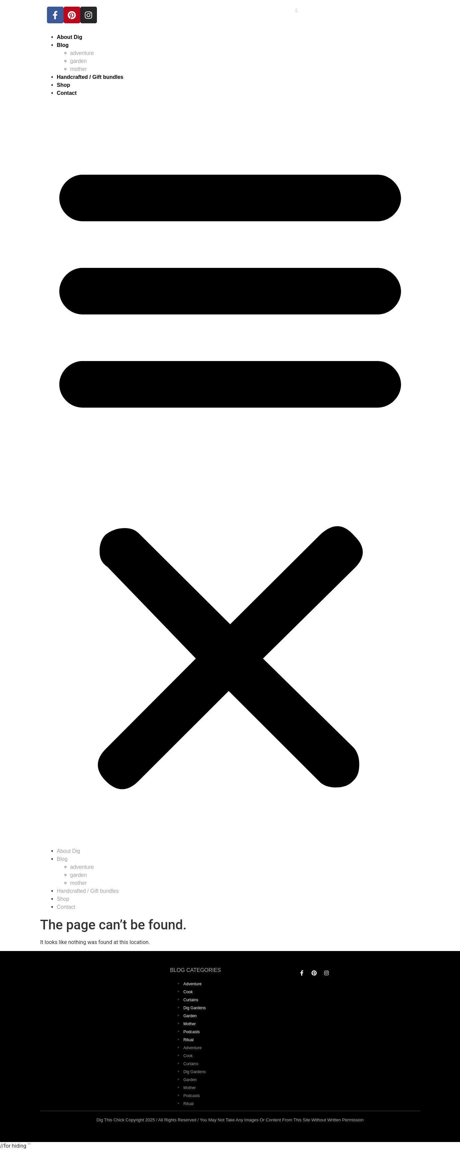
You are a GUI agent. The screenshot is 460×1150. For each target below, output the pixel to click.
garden (78, 61)
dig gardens (194, 1008)
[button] (230, 472)
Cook (188, 992)
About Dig (69, 37)
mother (78, 69)
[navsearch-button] (296, 11)
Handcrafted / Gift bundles (90, 77)
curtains (190, 1000)
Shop (63, 85)
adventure (82, 53)
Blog (63, 45)
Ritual (188, 1040)
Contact (67, 93)
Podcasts (191, 1032)
